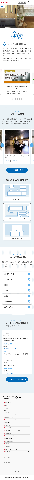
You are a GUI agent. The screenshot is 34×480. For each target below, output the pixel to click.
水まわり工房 (14, 427)
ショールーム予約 (22, 2)
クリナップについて (9, 441)
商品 (6, 405)
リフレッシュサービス (9, 433)
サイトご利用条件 (7, 457)
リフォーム (7, 425)
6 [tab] (21, 99)
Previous (2, 145)
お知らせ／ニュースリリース (11, 449)
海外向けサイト (8, 451)
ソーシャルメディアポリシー (9, 459)
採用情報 (7, 443)
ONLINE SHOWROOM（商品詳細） (12, 415)
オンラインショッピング (10, 436)
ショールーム (8, 422)
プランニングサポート (9, 417)
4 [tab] (17, 99)
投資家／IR (7, 446)
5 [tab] (19, 99)
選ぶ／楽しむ (8, 402)
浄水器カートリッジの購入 (10, 438)
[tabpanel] (17, 82)
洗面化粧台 (7, 412)
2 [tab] (14, 99)
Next (32, 145)
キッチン (7, 408)
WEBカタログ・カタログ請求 (11, 419)
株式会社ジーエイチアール (12, 348)
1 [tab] (12, 99)
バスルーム (7, 410)
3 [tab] (15, 99)
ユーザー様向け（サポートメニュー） (13, 430)
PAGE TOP (17, 471)
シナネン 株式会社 (10, 373)
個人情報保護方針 (7, 462)
